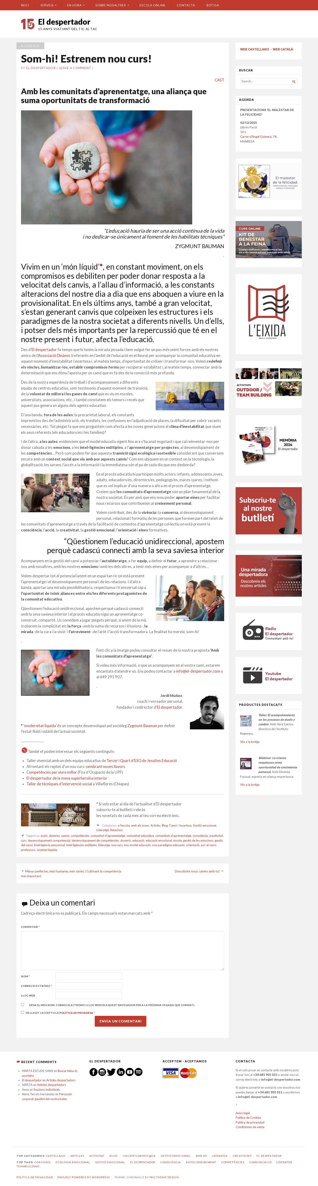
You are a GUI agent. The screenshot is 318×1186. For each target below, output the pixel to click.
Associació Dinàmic (54, 355)
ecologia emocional (73, 1162)
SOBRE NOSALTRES (110, 5)
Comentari (30, 926)
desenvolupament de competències (95, 840)
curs (23, 840)
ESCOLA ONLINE (152, 5)
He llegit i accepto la (58, 1012)
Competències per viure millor (51, 772)
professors (28, 850)
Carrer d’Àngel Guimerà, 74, (258, 136)
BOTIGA (213, 5)
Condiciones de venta (250, 1127)
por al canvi (208, 845)
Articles (155, 825)
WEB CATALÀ (283, 49)
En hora (74, 5)
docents (125, 840)
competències (80, 835)
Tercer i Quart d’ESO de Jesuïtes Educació (142, 760)
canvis (65, 835)
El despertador (64, 21)
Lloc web (28, 995)
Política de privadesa (76, 1012)
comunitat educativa (140, 835)
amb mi (201, 1155)
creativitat (216, 835)
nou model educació (137, 845)
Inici (25, 5)
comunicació (260, 1162)
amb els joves (140, 825)
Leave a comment (75, 68)
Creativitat (242, 1155)
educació (138, 840)
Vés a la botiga (250, 742)
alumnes (54, 835)
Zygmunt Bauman (142, 725)
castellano (56, 1155)
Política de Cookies (248, 1117)
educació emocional (159, 840)
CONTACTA (186, 5)
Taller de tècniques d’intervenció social (59, 784)
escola (177, 840)
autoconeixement (201, 1162)
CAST (219, 80)
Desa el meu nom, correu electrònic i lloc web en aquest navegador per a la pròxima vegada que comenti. (112, 1005)
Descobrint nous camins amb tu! (197, 871)
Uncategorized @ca (139, 1155)
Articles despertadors (60, 1080)
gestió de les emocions (198, 840)
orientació (193, 845)
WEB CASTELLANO (254, 49)
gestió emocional (110, 1162)
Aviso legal (243, 1113)
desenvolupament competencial (49, 840)
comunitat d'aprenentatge (108, 835)
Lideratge (102, 830)
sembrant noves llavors (105, 766)
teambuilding (28, 1166)
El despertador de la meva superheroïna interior (66, 778)
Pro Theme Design (164, 1177)
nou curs (117, 845)
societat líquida (47, 850)
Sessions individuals (46, 1089)
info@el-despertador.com (198, 671)
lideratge (104, 845)
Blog (165, 825)
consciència (200, 835)
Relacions (116, 830)
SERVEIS (46, 5)
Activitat (97, 1155)
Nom (25, 976)
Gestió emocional (204, 825)
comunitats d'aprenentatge (173, 835)
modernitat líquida (40, 725)
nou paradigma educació (168, 845)
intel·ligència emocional (49, 845)
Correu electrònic (36, 985)
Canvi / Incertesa (180, 825)
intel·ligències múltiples (81, 845)
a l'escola (30, 46)
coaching (42, 1162)
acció (44, 835)
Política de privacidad (250, 1122)
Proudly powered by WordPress (84, 1177)
